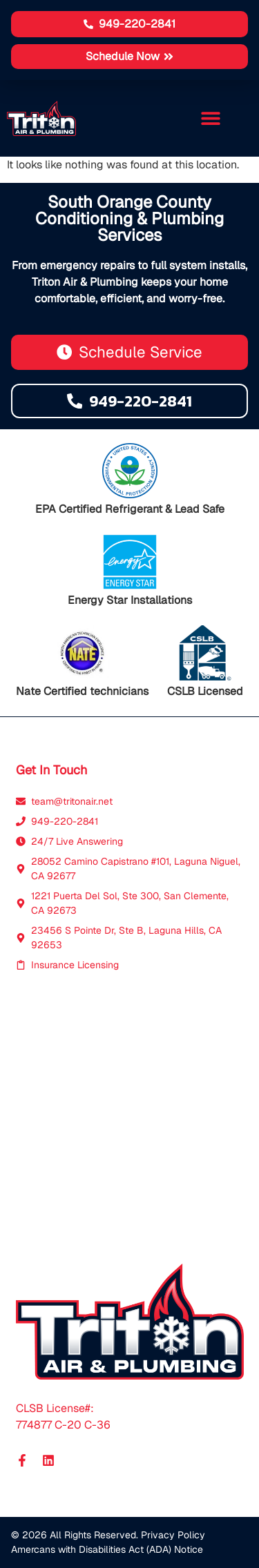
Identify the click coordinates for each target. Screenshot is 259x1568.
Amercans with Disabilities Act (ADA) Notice (107, 1549)
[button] (129, 56)
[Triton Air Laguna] (130, 1118)
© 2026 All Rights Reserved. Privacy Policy (108, 1535)
